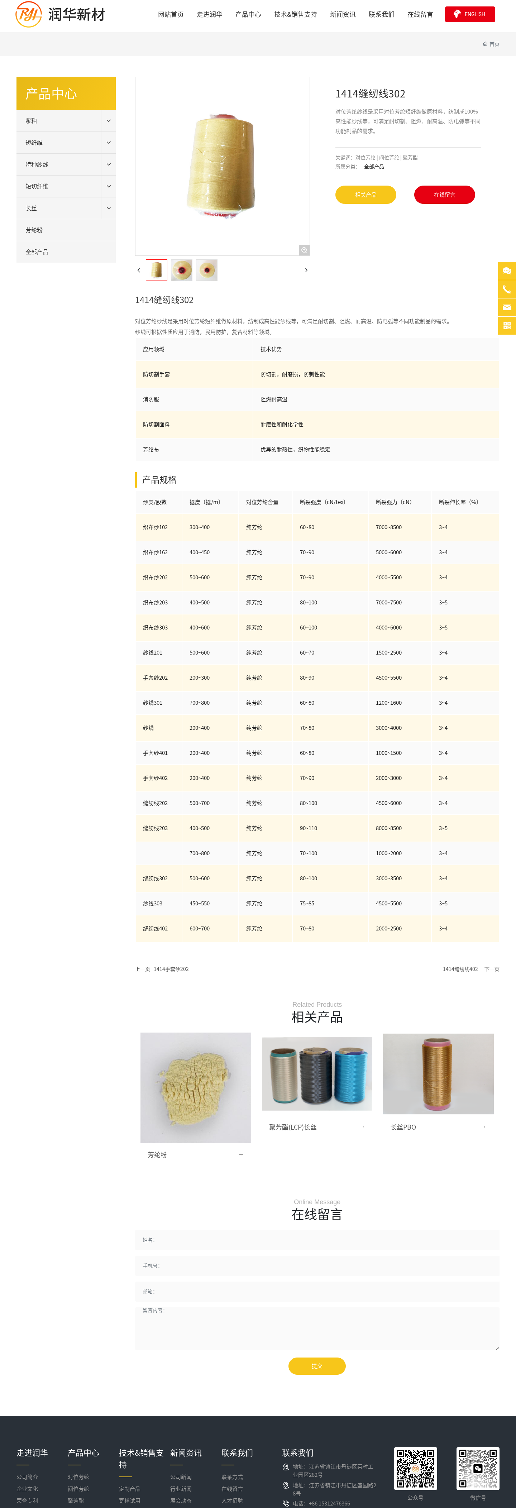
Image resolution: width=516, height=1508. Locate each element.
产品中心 (83, 1453)
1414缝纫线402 (460, 969)
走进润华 (32, 1453)
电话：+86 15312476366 (321, 1503)
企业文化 (27, 1489)
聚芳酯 (76, 1500)
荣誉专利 (27, 1500)
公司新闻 (181, 1477)
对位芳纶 (78, 1477)
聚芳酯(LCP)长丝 (293, 1127)
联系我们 (237, 1453)
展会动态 (181, 1500)
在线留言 (232, 1489)
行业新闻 (181, 1489)
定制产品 (129, 1489)
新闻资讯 (186, 1453)
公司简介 (27, 1477)
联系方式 (232, 1477)
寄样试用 (129, 1500)
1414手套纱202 (171, 969)
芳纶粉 (157, 1155)
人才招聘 (232, 1500)
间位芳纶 (78, 1489)
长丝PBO (403, 1127)
